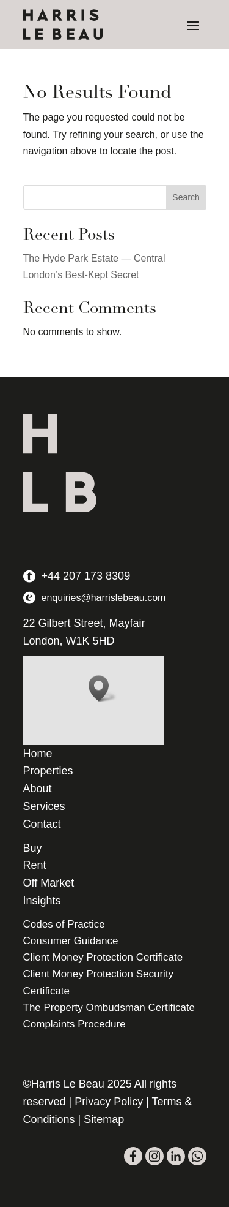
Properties (48, 771)
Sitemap (104, 1119)
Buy (32, 848)
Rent (34, 865)
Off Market (49, 883)
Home (38, 753)
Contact (42, 824)
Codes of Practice (64, 924)
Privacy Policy (109, 1101)
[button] (103, 688)
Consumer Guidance (70, 941)
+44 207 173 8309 (86, 576)
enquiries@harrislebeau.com (104, 597)
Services (44, 806)
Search (185, 197)
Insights (42, 901)
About (37, 788)
